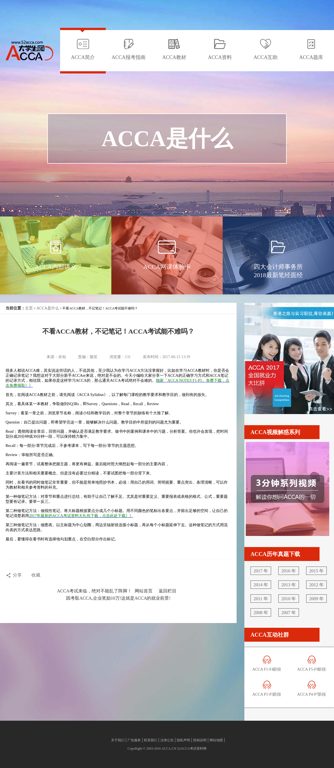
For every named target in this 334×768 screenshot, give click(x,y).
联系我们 (150, 740)
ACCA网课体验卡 (167, 266)
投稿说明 (200, 740)
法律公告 (167, 740)
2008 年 (261, 612)
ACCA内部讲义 (55, 266)
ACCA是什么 (47, 308)
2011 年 (261, 598)
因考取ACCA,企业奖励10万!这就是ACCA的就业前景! (118, 598)
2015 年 (316, 570)
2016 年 (288, 570)
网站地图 (216, 740)
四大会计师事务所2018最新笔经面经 (278, 271)
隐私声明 (183, 740)
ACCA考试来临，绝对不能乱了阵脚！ (94, 591)
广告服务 (134, 740)
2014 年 (261, 584)
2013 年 (288, 584)
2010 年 (288, 598)
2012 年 (316, 584)
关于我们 (117, 740)
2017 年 (261, 570)
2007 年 (288, 612)
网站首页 (144, 591)
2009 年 (316, 598)
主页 (29, 308)
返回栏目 (167, 591)
